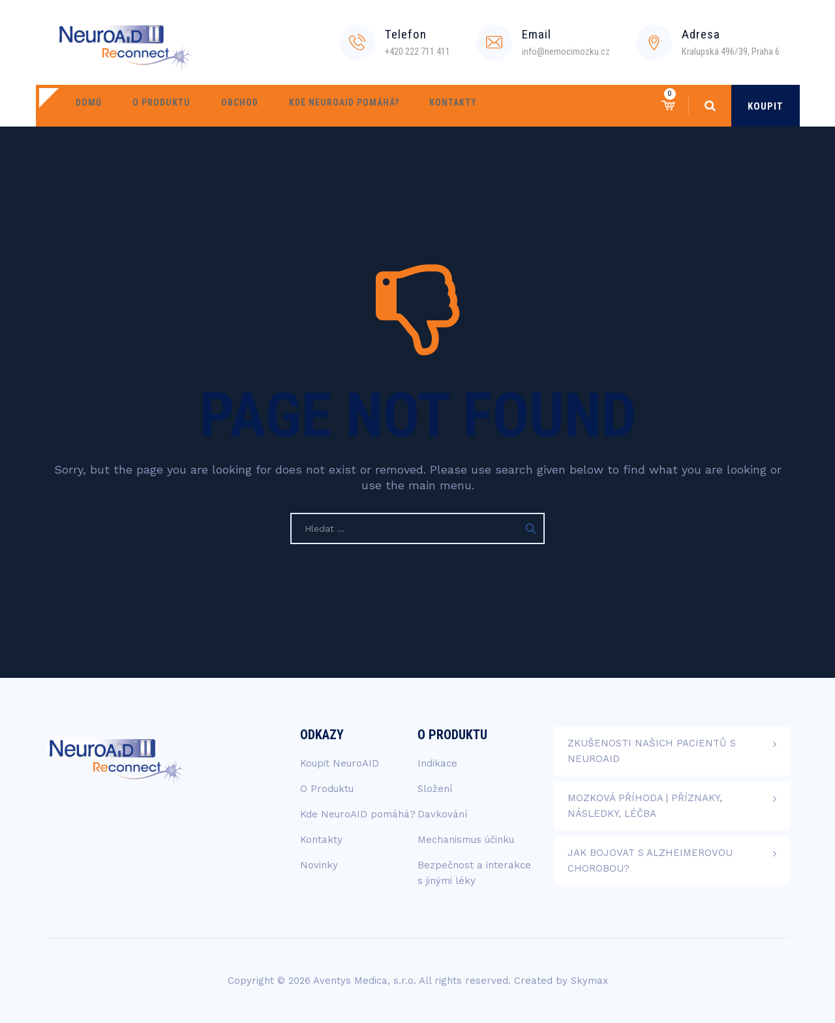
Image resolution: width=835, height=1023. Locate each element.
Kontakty (418, 105)
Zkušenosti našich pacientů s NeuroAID (652, 751)
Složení (435, 789)
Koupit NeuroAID (339, 763)
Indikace (437, 763)
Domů (85, 105)
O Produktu (150, 105)
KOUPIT (765, 106)
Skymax (589, 980)
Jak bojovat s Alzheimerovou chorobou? (650, 860)
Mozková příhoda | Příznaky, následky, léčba (645, 805)
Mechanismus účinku (466, 840)
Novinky (319, 865)
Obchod (220, 105)
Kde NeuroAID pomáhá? (317, 105)
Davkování (442, 814)
